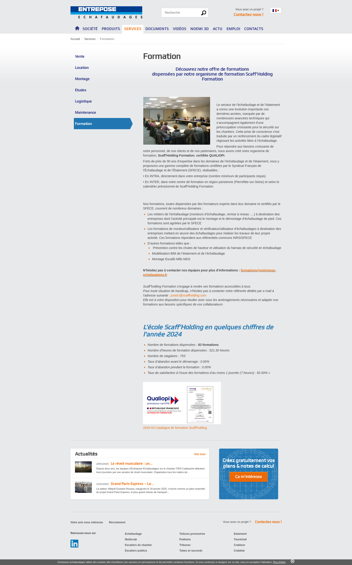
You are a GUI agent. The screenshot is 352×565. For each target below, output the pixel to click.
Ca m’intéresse (248, 476)
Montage (82, 79)
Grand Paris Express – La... (125, 484)
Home (77, 28)
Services (132, 29)
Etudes (80, 90)
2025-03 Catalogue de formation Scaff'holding (175, 428)
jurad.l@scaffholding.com (188, 295)
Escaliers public (135, 550)
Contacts (253, 29)
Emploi (233, 29)
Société (90, 29)
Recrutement (117, 522)
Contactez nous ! (248, 14)
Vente (79, 56)
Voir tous (200, 454)
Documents (157, 29)
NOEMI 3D (199, 29)
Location (82, 67)
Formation (83, 124)
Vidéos (179, 29)
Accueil (75, 39)
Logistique (83, 101)
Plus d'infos (279, 562)
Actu (217, 29)
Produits (111, 29)
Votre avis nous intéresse (86, 522)
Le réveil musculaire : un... (124, 463)
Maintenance (85, 112)
